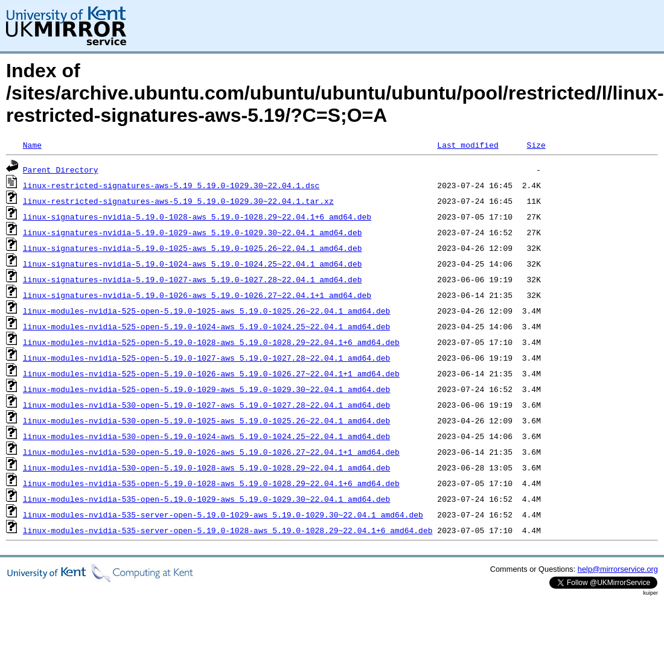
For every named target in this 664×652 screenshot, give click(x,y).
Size (535, 144)
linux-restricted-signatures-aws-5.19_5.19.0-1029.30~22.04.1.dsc (171, 185)
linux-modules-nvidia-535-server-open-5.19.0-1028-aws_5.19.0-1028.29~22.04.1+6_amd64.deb (228, 530)
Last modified (467, 144)
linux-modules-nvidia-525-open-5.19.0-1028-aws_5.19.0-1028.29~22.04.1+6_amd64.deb (211, 342)
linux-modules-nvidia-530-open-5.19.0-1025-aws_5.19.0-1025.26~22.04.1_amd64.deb (206, 420)
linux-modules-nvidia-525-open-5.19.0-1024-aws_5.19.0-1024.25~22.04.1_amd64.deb (206, 326)
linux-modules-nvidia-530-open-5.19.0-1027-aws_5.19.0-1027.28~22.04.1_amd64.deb (206, 404)
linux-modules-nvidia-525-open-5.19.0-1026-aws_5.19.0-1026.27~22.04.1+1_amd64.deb (211, 373)
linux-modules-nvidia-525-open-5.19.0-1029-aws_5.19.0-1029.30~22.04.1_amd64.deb (206, 389)
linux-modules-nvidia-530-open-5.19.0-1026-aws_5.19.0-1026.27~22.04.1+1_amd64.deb (211, 451)
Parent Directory (60, 169)
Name (32, 144)
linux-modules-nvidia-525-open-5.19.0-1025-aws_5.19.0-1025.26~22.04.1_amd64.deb (206, 310)
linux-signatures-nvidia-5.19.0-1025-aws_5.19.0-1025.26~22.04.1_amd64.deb (192, 247)
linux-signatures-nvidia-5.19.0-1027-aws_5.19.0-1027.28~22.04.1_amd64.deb (192, 279)
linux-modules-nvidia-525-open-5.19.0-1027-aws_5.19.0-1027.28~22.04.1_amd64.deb (206, 357)
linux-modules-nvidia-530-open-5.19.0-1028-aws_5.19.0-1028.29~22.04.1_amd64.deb (206, 467)
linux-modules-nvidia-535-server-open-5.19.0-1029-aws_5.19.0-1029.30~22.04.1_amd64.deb (223, 514)
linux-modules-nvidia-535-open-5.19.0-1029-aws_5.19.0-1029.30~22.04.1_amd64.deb (206, 498)
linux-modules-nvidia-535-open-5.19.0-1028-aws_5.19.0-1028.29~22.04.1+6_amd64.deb (211, 483)
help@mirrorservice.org (618, 569)
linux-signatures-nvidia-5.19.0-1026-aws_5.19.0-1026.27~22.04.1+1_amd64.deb (197, 295)
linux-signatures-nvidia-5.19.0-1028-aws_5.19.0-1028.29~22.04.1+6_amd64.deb (197, 216)
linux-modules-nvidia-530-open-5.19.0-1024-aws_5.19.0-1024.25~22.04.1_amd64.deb (206, 436)
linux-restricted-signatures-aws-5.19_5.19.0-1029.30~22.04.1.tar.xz (178, 200)
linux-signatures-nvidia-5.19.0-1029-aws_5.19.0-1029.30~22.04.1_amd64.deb (192, 232)
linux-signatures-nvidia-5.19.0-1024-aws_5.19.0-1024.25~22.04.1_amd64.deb (192, 263)
